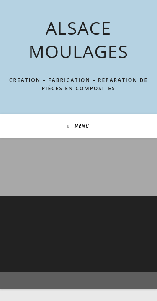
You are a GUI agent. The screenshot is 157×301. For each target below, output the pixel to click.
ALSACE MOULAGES (78, 39)
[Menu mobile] (78, 126)
